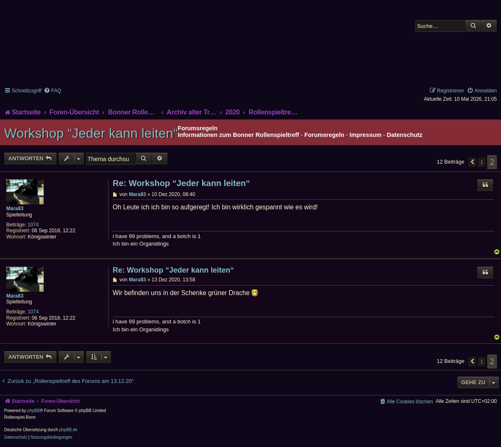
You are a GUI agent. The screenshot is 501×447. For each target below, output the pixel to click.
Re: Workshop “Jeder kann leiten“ (181, 183)
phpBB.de (68, 429)
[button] (472, 162)
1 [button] (481, 162)
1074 (33, 225)
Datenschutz (404, 135)
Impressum (366, 135)
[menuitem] (52, 90)
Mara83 (14, 208)
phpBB (33, 410)
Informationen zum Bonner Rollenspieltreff (238, 135)
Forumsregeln (324, 135)
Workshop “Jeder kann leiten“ (91, 133)
